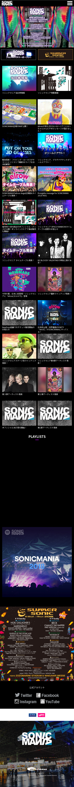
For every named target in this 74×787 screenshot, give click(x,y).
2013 (34, 762)
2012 (28, 762)
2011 (21, 762)
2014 (40, 762)
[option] (37, 26)
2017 (53, 762)
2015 (46, 762)
